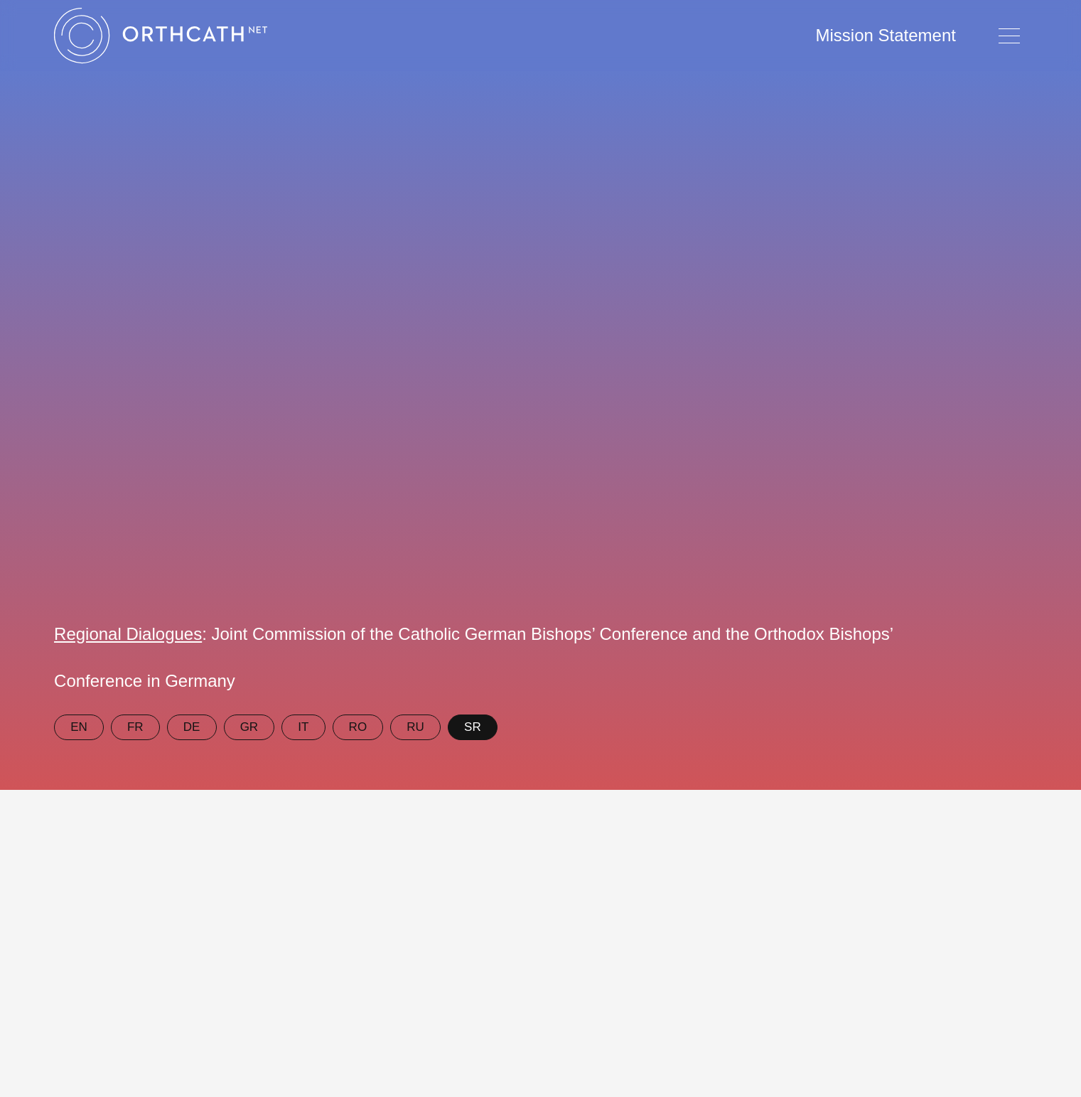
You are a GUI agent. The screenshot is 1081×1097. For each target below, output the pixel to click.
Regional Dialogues (128, 633)
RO (358, 727)
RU (415, 727)
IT (303, 727)
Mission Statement (886, 35)
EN (78, 727)
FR (135, 727)
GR (249, 727)
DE (191, 727)
